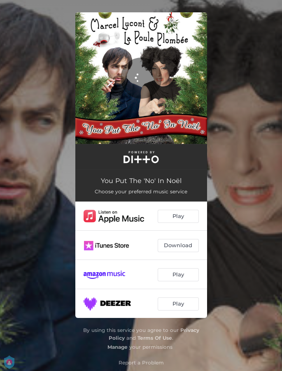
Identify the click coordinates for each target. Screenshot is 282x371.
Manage (117, 347)
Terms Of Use (155, 338)
